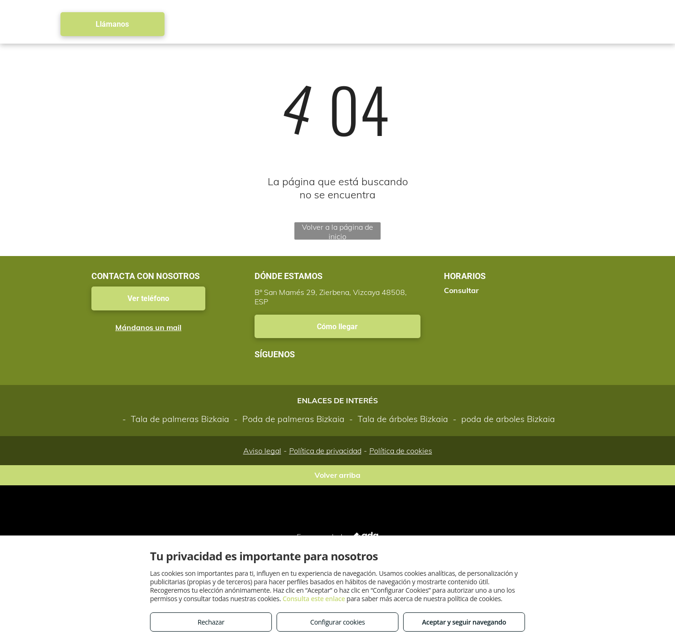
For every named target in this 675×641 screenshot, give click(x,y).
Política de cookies (400, 450)
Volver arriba (337, 475)
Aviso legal (262, 450)
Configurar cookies (337, 622)
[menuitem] (247, 24)
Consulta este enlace (314, 598)
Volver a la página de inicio (337, 231)
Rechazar (210, 622)
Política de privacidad (325, 450)
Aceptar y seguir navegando (464, 622)
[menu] (654, 24)
